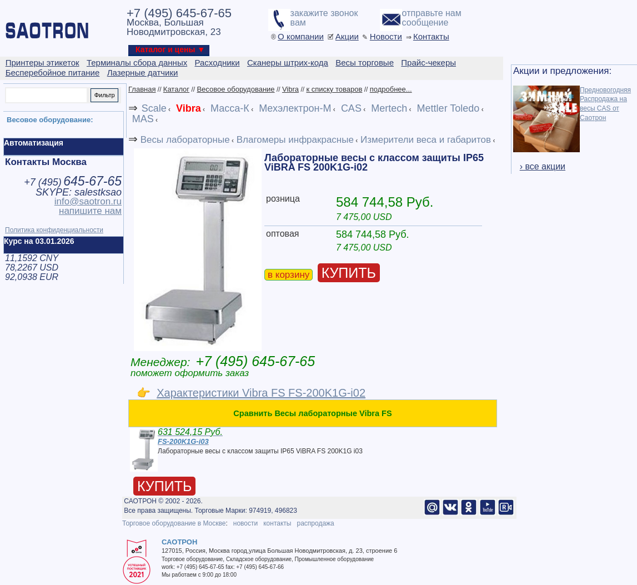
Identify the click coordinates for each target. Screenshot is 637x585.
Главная (142, 89)
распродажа (315, 523)
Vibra (290, 89)
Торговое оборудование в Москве (173, 523)
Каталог (176, 89)
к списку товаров (334, 89)
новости (245, 523)
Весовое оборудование (235, 89)
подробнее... (391, 89)
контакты (277, 523)
